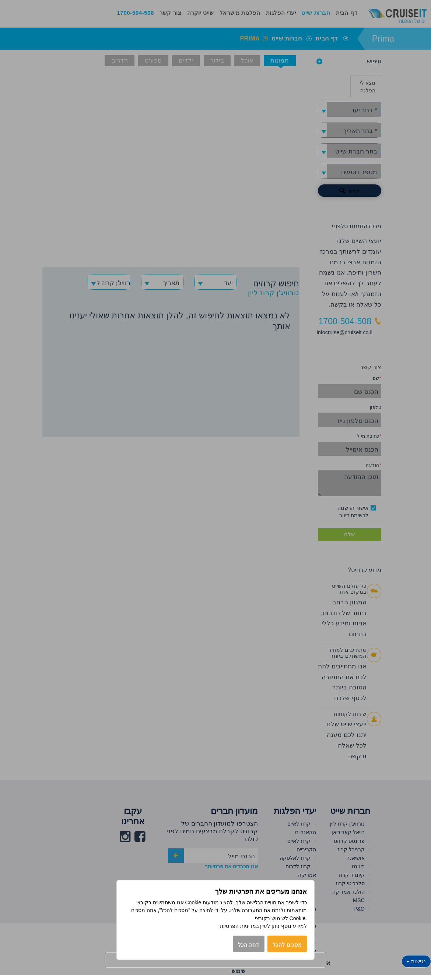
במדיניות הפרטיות (239, 926)
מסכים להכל (287, 945)
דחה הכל (248, 945)
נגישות (416, 961)
